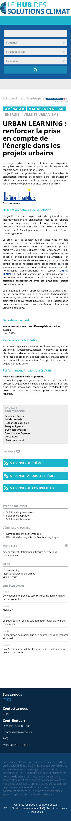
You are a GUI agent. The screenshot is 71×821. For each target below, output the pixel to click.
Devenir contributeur (16, 726)
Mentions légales (57, 808)
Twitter (9, 699)
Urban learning (11, 570)
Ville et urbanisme (41, 114)
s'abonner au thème (26, 463)
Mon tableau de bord (16, 745)
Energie (12, 114)
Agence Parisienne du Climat (19, 573)
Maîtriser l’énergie (46, 109)
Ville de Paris (10, 577)
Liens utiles (36, 812)
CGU (6, 808)
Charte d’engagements (17, 732)
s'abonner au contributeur (32, 488)
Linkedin (4, 699)
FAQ (5, 738)
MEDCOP (8, 609)
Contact (8, 714)
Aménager (14, 109)
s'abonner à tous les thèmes (32, 476)
